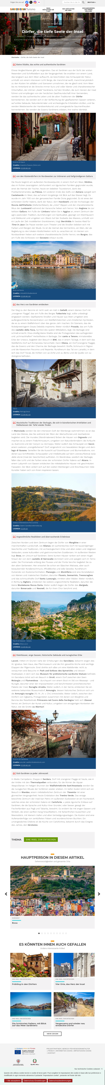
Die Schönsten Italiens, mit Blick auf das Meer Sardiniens (29, 1024)
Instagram (35, 2)
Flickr (39, 2)
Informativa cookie (64, 1051)
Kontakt (51, 1053)
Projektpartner (53, 1049)
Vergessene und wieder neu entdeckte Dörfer (70, 1024)
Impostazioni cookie (82, 1051)
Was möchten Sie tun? (48, 9)
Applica (83, 2)
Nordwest (16, 918)
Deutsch (91, 2)
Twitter (30, 2)
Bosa (14, 923)
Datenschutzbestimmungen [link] (60, 1081)
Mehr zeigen (52, 1034)
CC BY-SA (24, 529)
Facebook (26, 2)
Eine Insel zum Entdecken (52, 24)
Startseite (15, 57)
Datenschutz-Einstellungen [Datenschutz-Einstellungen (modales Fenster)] (35, 1081)
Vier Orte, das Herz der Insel (70, 984)
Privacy (51, 1051)
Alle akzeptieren (12, 1081)
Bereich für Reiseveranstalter (76, 1049)
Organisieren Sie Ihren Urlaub (88, 9)
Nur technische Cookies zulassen (89, 1069)
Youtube (26, 4)
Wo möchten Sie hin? (68, 9)
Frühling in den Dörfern (24, 984)
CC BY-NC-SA (26, 168)
